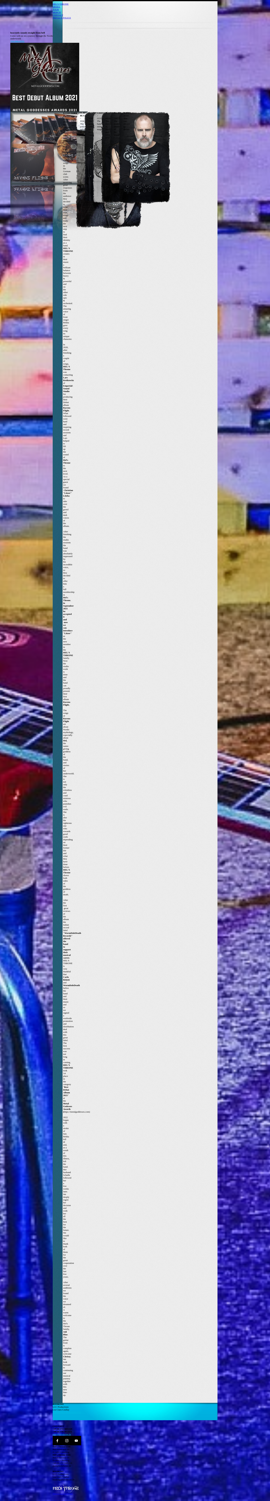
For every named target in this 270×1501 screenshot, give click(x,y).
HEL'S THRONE (61, 4)
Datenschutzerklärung (63, 1493)
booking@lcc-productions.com (67, 1412)
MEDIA (56, 7)
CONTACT (58, 15)
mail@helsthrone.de (62, 1434)
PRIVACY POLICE (62, 18)
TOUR (56, 9)
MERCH (57, 12)
